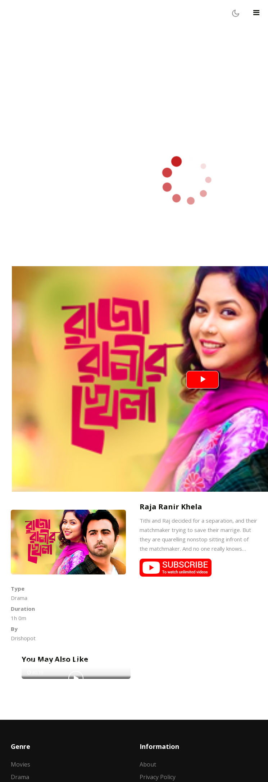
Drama (20, 777)
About (148, 764)
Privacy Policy (158, 777)
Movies (20, 764)
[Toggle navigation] (256, 12)
